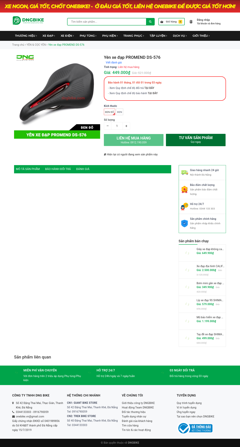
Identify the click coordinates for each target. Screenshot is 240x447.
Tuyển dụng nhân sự (134, 416)
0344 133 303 (207, 208)
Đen (119, 112)
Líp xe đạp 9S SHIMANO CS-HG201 (217, 300)
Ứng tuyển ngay (186, 411)
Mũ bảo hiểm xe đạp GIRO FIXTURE (218, 317)
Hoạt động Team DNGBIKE (138, 407)
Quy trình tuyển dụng (189, 403)
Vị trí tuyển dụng (186, 407)
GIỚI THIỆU (201, 35)
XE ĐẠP (49, 35)
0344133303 (23, 411)
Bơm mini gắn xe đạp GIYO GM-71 (217, 283)
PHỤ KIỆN (110, 35)
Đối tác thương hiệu (134, 411)
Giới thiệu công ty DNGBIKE (138, 403)
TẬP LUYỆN (158, 35)
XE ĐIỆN (67, 35)
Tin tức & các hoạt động (136, 429)
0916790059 (41, 411)
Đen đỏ (110, 113)
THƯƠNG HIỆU (26, 35)
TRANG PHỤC (133, 35)
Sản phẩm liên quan (32, 357)
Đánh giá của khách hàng (137, 420)
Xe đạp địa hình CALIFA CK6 (213, 266)
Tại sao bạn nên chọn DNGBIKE (195, 416)
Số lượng (109, 119)
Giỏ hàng (171, 22)
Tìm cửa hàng (130, 425)
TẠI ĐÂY (153, 93)
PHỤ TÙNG (88, 35)
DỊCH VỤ (180, 35)
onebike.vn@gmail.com (30, 416)
